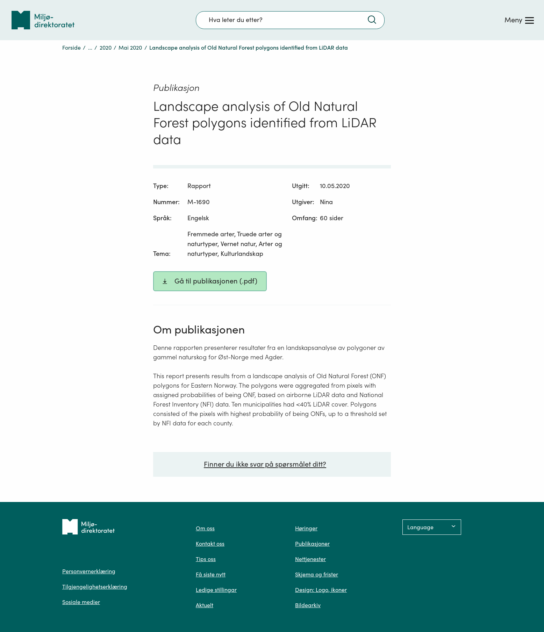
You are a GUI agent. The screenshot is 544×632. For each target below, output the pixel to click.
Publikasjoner (312, 543)
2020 (106, 47)
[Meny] (519, 20)
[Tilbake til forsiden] (43, 20)
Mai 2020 (130, 47)
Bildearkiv (308, 605)
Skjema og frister (316, 574)
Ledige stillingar (216, 589)
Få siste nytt (211, 574)
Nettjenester (310, 558)
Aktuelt (204, 605)
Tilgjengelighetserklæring (94, 586)
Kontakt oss (210, 543)
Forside (71, 47)
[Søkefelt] (290, 20)
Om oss (205, 528)
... (90, 47)
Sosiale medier (81, 601)
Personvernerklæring (88, 571)
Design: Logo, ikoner (321, 589)
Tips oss (206, 558)
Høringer (306, 528)
